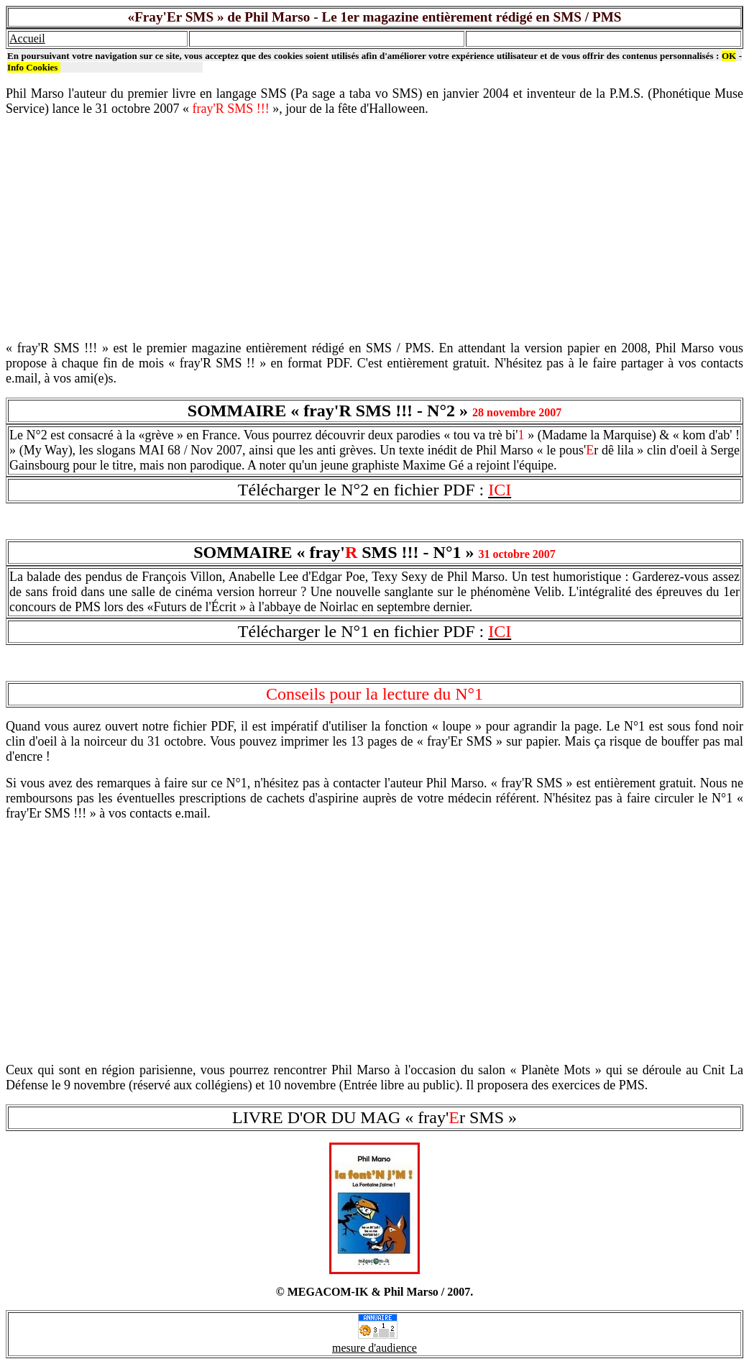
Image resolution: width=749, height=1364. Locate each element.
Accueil (27, 38)
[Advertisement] (374, 228)
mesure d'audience (374, 1348)
